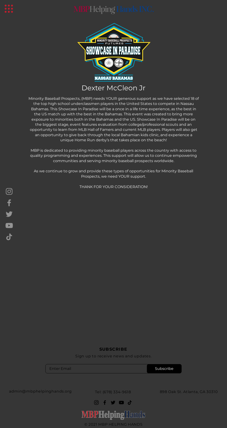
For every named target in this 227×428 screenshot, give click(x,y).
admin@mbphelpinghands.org (40, 391)
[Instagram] (9, 191)
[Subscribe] (164, 368)
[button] (9, 9)
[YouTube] (9, 225)
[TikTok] (9, 236)
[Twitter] (9, 214)
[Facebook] (9, 202)
